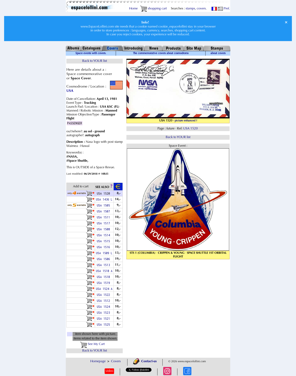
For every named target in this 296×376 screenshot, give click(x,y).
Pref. (224, 8)
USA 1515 (104, 241)
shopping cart (153, 8)
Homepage (98, 361)
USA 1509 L (104, 253)
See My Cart (92, 344)
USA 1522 (104, 294)
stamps (190, 8)
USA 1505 (104, 205)
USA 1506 (104, 259)
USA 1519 (104, 283)
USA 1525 (104, 324)
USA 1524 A (104, 289)
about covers (217, 53)
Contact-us (145, 361)
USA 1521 (104, 318)
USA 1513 (104, 265)
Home (133, 8)
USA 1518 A (104, 271)
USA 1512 (104, 300)
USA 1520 (191, 128)
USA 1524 (104, 306)
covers (201, 8)
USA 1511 (104, 217)
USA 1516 (104, 247)
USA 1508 (104, 229)
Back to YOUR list (94, 61)
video (109, 371)
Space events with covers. (90, 53)
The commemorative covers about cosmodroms (160, 53)
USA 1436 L (104, 199)
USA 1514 (104, 235)
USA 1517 (104, 223)
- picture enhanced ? (185, 120)
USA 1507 (104, 211)
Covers (116, 361)
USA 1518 (104, 277)
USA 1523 (104, 312)
